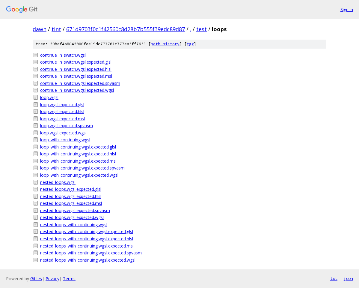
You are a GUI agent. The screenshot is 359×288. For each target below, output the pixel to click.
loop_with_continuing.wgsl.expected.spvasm (82, 168)
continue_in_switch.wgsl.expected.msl (76, 76)
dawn (39, 29)
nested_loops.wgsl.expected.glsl (70, 189)
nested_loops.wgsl (58, 182)
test (201, 29)
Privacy (52, 278)
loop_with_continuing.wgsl (65, 139)
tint (56, 29)
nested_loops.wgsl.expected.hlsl (70, 196)
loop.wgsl (49, 97)
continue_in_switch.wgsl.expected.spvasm (80, 83)
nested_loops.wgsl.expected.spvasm (75, 210)
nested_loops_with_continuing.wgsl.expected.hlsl (86, 239)
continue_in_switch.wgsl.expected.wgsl (77, 90)
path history (165, 43)
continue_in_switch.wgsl (63, 55)
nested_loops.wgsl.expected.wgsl (72, 217)
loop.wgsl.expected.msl (62, 119)
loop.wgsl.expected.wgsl (63, 133)
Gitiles (36, 278)
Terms (69, 278)
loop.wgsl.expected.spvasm (66, 125)
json (348, 278)
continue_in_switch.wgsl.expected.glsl (75, 62)
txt (333, 278)
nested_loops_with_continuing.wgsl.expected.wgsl (87, 260)
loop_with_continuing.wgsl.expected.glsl (78, 147)
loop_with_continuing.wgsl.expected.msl (78, 161)
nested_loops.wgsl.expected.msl (71, 203)
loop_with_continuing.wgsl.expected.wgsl (79, 175)
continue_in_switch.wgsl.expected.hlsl (75, 69)
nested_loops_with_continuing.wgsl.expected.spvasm (91, 253)
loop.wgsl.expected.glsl (62, 104)
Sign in (346, 9)
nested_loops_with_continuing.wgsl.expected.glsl (86, 231)
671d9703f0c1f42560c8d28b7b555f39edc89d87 (125, 29)
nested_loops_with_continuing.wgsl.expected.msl (87, 246)
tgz (190, 43)
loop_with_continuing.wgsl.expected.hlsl (78, 154)
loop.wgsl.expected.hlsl (62, 111)
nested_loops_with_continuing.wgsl (73, 224)
